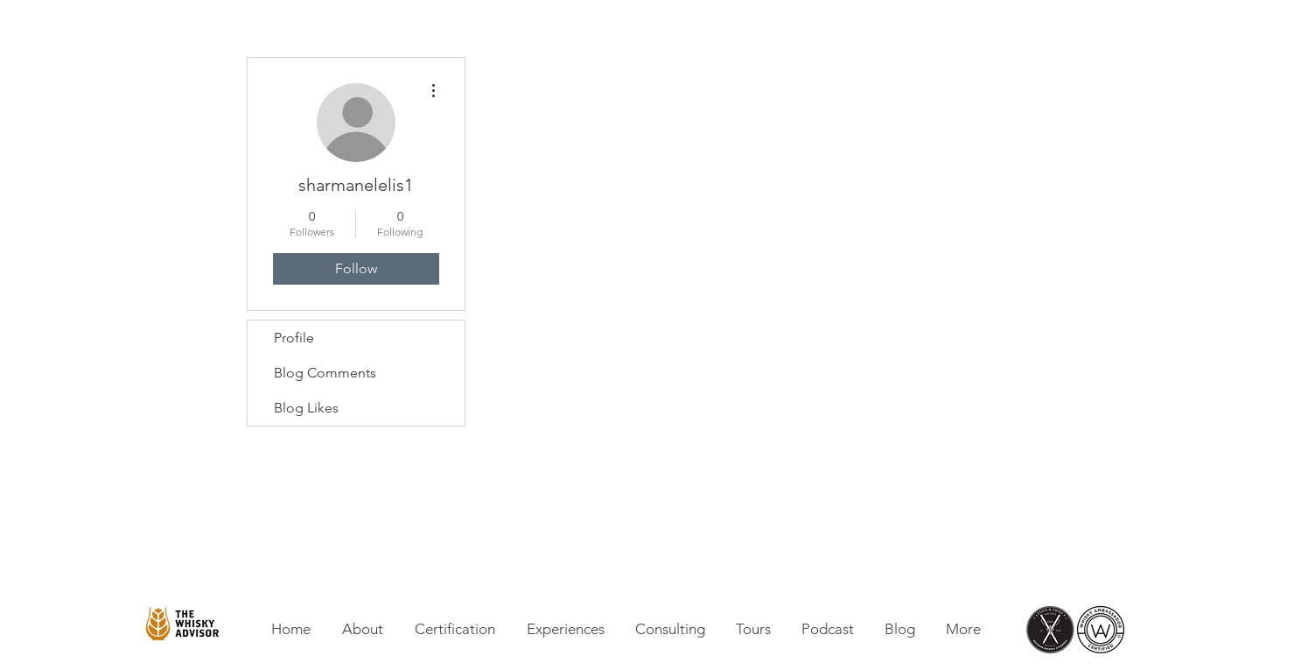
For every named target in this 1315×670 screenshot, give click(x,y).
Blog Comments (325, 372)
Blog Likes (306, 407)
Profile (294, 337)
